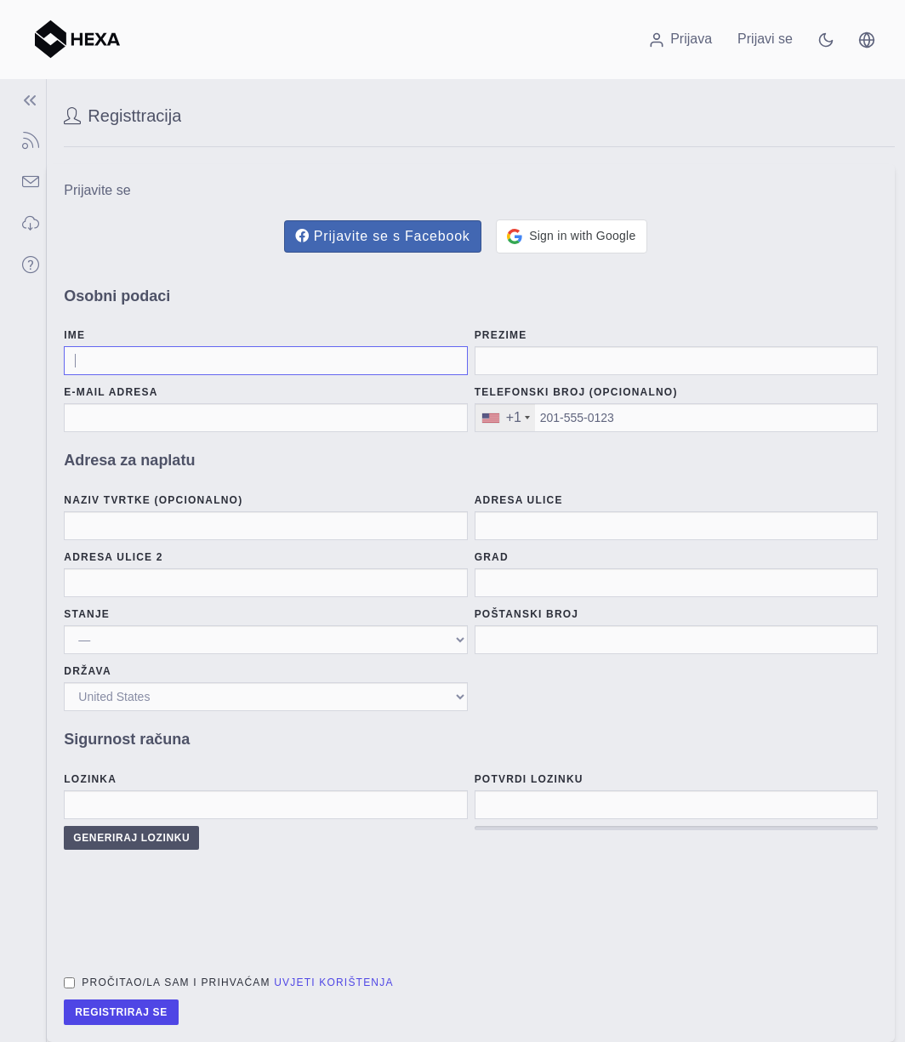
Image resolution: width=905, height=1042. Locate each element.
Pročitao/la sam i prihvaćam (237, 982)
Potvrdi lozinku (529, 779)
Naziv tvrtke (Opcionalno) (153, 500)
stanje (87, 614)
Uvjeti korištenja (333, 982)
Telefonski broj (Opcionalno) (576, 392)
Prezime (501, 335)
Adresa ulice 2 (113, 557)
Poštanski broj (527, 614)
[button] (866, 39)
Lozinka (90, 779)
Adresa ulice (519, 500)
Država (87, 671)
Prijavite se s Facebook (382, 236)
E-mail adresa (110, 392)
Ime (74, 335)
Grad (492, 557)
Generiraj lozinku (131, 838)
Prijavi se (765, 38)
